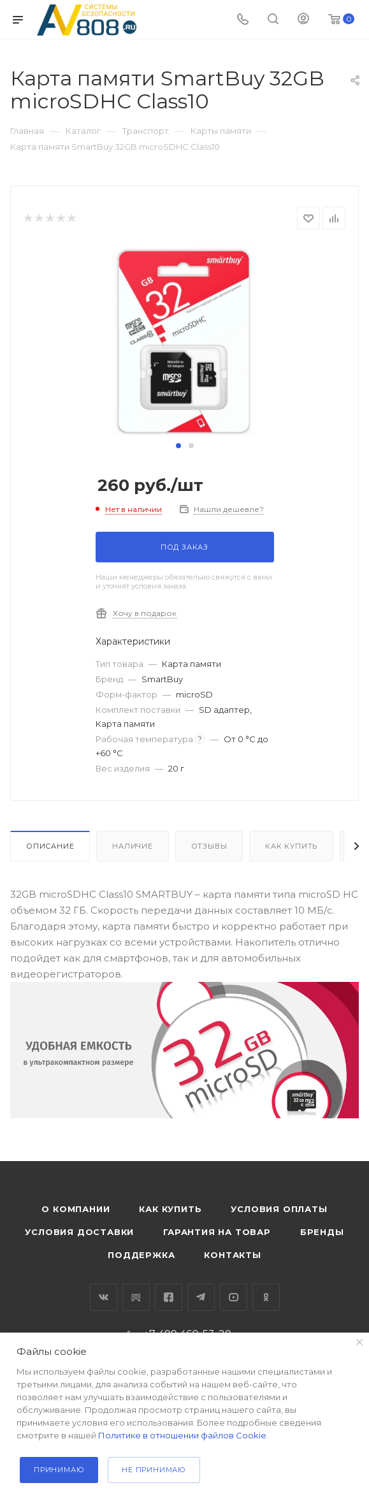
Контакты (232, 1255)
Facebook (168, 1297)
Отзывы (209, 846)
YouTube (233, 1297)
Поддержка (141, 1255)
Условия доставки (79, 1232)
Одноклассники (266, 1297)
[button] (178, 445)
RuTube (136, 1297)
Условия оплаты (279, 1209)
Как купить (291, 846)
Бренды (322, 1232)
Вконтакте (103, 1297)
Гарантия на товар (217, 1232)
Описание (50, 846)
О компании (75, 1209)
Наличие (132, 846)
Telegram (201, 1297)
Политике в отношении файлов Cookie (182, 1435)
